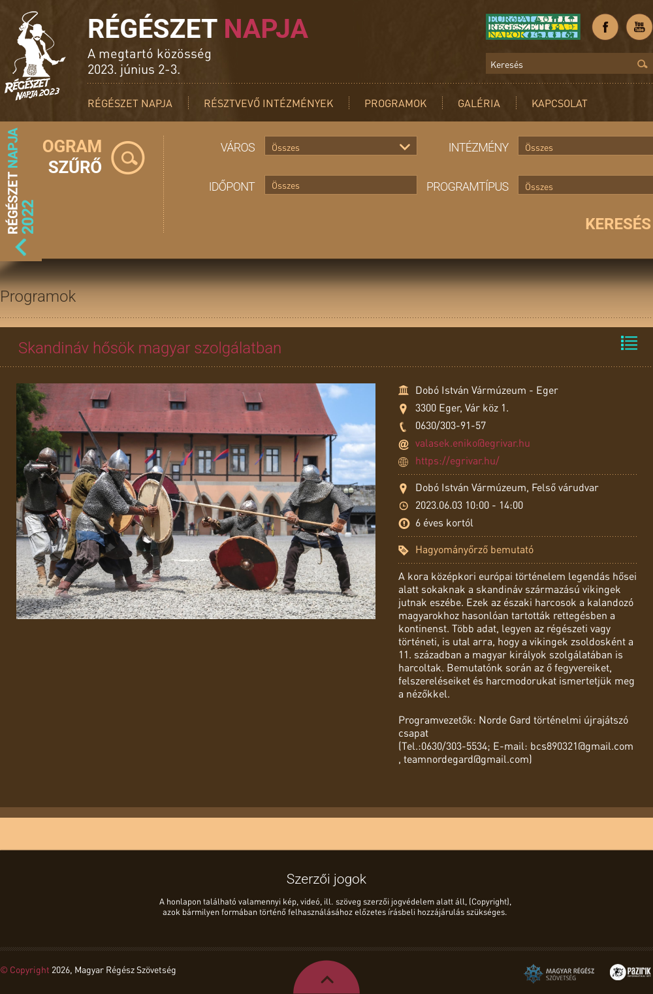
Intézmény (479, 147)
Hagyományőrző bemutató (474, 549)
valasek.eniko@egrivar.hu (472, 442)
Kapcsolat (560, 103)
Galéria (479, 103)
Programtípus (467, 186)
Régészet (198, 28)
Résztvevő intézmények (268, 103)
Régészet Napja (130, 103)
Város (238, 147)
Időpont (232, 186)
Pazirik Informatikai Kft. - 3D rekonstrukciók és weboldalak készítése (630, 972)
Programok (395, 103)
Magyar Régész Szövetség (559, 974)
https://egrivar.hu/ (457, 460)
